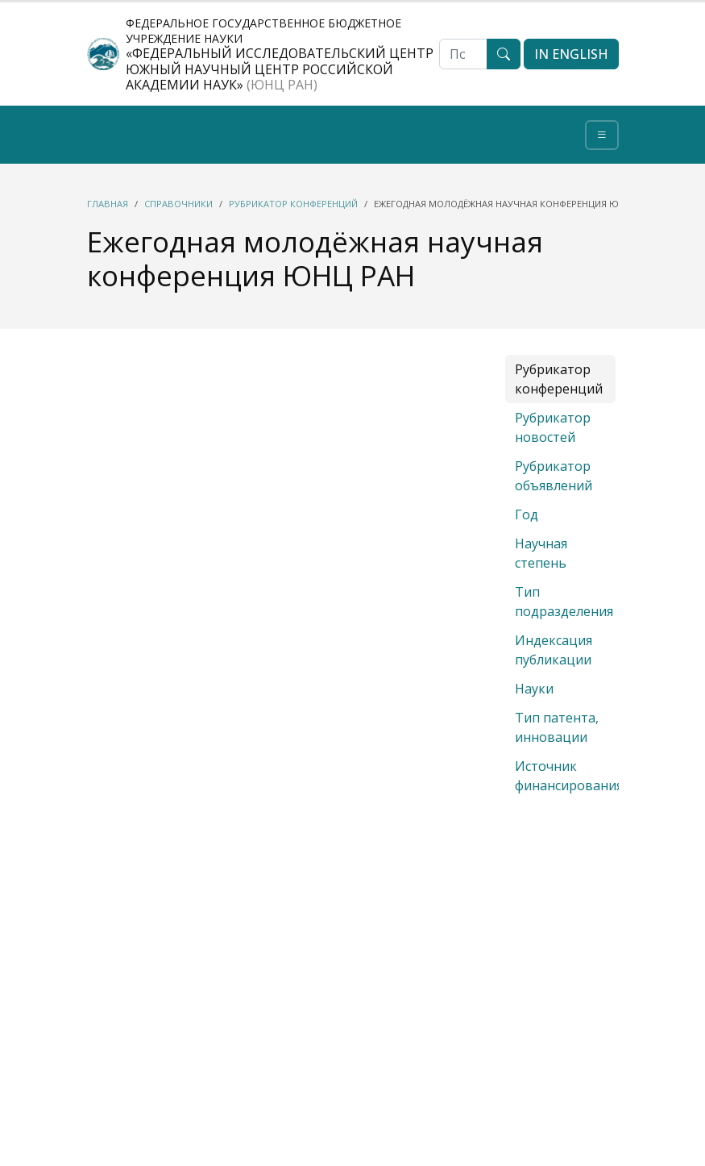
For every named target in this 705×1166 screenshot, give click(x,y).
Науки (534, 689)
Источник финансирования (569, 775)
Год (526, 514)
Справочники (178, 204)
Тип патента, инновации (557, 727)
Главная (107, 204)
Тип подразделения (564, 601)
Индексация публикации (553, 649)
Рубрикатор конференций (293, 204)
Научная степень (541, 553)
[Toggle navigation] (602, 135)
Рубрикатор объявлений (553, 475)
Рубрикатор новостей (553, 427)
